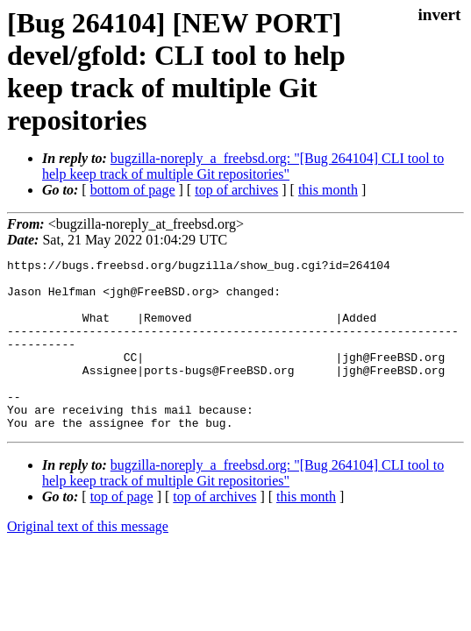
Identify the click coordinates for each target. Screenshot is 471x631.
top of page (121, 530)
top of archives (236, 189)
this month (328, 189)
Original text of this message (87, 560)
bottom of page (132, 189)
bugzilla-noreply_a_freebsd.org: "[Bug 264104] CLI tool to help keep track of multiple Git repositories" (243, 166)
